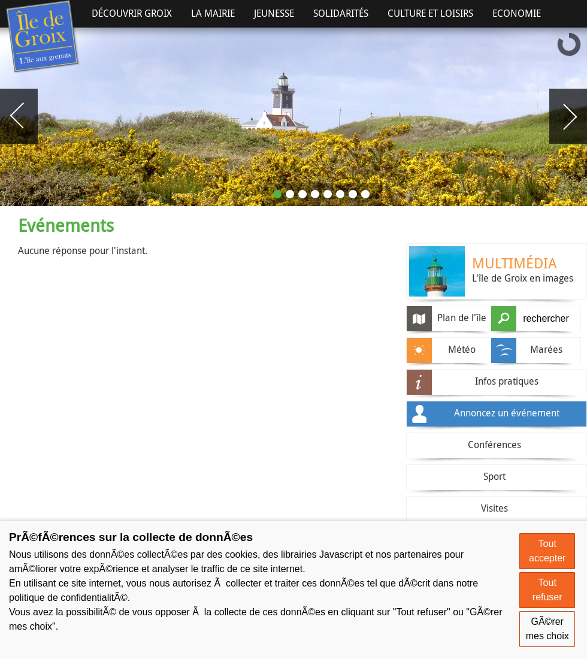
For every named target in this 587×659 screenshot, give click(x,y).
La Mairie (213, 13)
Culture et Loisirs (430, 13)
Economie (516, 13)
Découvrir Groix (132, 13)
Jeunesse (274, 13)
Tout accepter (547, 551)
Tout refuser (547, 590)
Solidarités (340, 13)
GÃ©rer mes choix (547, 628)
